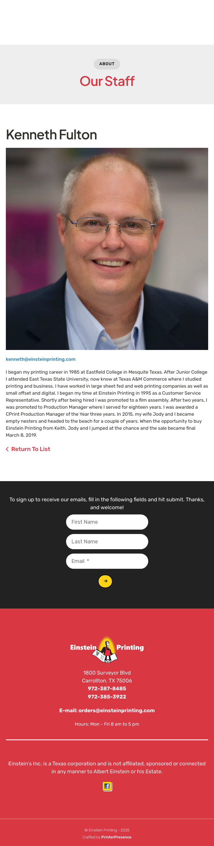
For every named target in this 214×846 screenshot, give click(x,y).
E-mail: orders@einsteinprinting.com (107, 710)
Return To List (30, 449)
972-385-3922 (107, 696)
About (107, 63)
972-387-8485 (107, 688)
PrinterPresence (116, 836)
